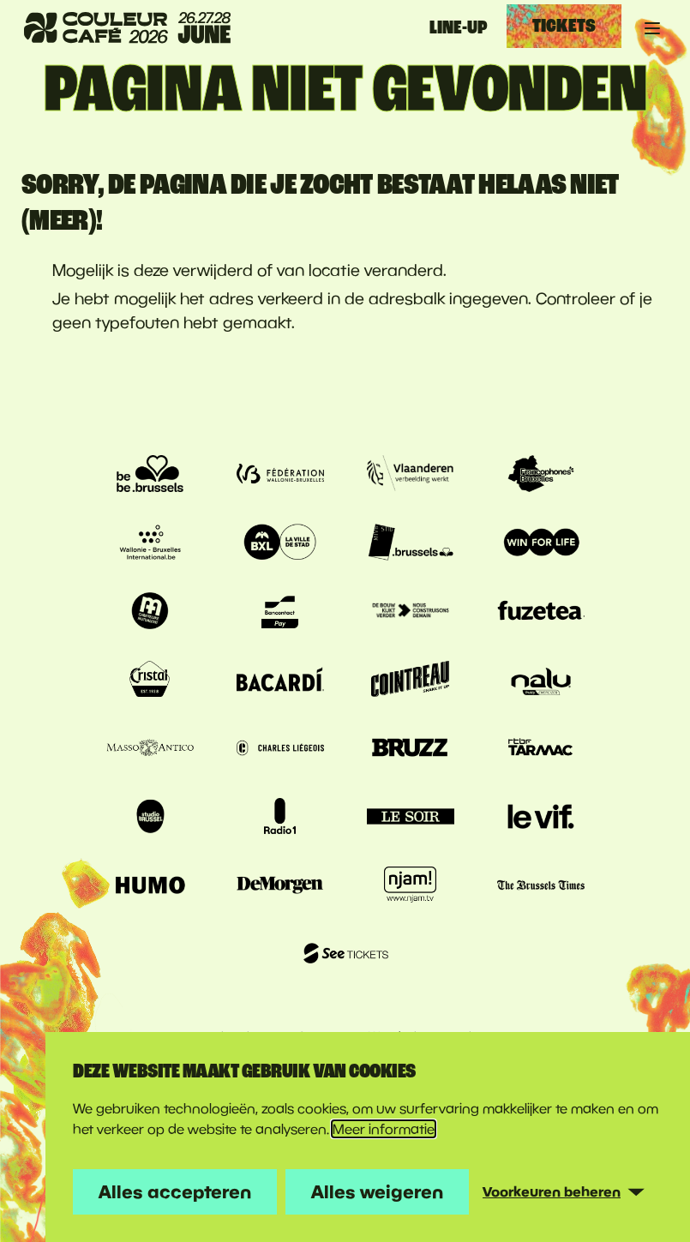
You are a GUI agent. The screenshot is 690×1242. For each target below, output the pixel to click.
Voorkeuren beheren (552, 1191)
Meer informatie (384, 1129)
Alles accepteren (175, 1191)
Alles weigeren (377, 1191)
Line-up (458, 27)
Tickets (564, 26)
